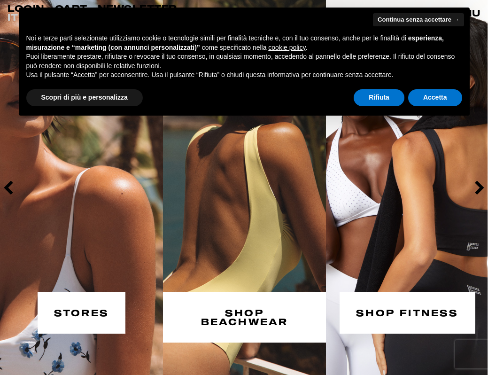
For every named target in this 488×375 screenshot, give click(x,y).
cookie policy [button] (286, 47)
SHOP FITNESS (407, 311)
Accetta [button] (435, 97)
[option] (81, 187)
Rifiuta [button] (379, 97)
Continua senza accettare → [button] (418, 19)
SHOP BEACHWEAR (244, 316)
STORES (81, 311)
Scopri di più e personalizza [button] (84, 97)
